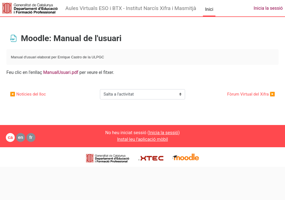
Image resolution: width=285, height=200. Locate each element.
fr (44, 137)
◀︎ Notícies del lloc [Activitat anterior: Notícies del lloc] (41, 94)
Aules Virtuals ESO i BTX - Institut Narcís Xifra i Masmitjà (130, 8)
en (34, 137)
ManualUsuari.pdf (74, 72)
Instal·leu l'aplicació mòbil (142, 139)
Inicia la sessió (268, 8)
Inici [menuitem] (209, 9)
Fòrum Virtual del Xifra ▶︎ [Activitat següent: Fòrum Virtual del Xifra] (238, 94)
